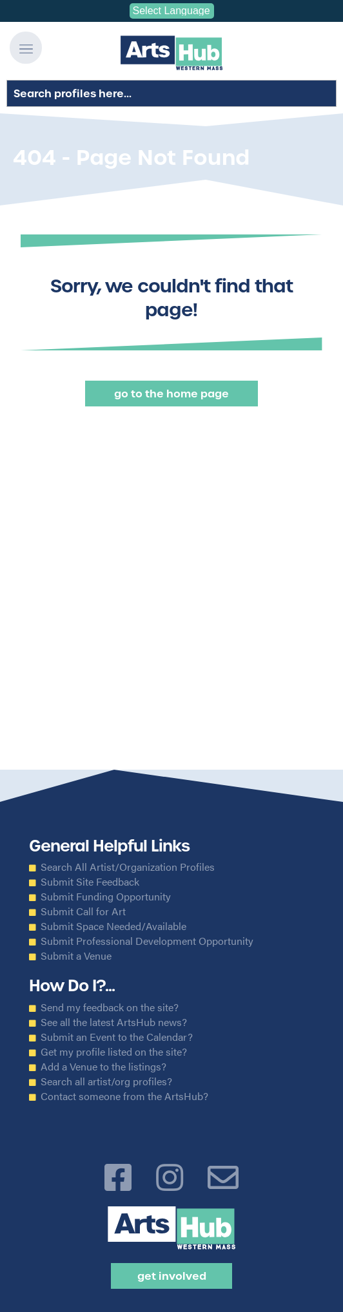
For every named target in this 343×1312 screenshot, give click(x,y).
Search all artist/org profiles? (106, 1081)
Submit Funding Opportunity (106, 896)
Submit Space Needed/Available (113, 926)
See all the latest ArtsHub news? (114, 1022)
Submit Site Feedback (90, 882)
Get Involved (171, 1276)
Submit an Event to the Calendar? (117, 1037)
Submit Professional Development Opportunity (147, 941)
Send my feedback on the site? (110, 1007)
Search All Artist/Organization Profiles (128, 867)
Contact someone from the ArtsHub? (124, 1096)
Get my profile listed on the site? (114, 1052)
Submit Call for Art (83, 911)
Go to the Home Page (171, 393)
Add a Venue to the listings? (103, 1066)
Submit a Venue (76, 956)
